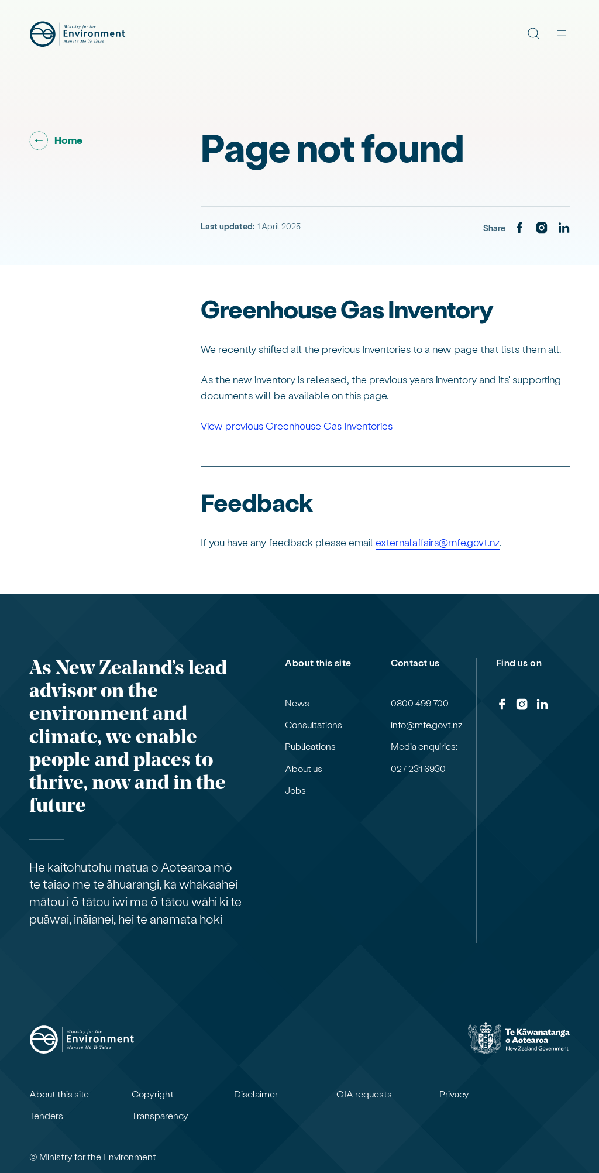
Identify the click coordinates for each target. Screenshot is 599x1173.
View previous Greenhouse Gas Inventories (297, 425)
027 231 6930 (418, 768)
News (297, 703)
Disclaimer (256, 1094)
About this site (59, 1094)
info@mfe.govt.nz (427, 724)
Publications (310, 746)
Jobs (295, 790)
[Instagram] (542, 228)
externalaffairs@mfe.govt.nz (438, 542)
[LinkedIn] (564, 228)
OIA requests (364, 1094)
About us (303, 768)
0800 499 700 (420, 703)
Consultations (313, 724)
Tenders (46, 1115)
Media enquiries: (424, 746)
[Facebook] (519, 228)
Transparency (160, 1115)
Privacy (454, 1094)
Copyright (153, 1094)
